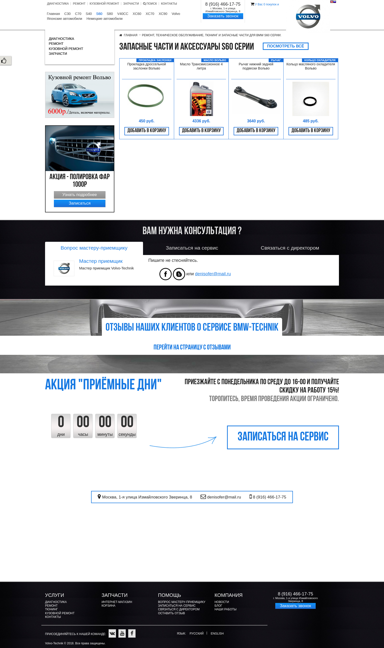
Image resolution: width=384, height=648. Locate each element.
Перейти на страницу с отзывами (192, 347)
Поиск (150, 3)
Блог (218, 605)
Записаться (80, 203)
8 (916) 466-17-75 (222, 4)
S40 (89, 14)
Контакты (169, 3)
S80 (110, 14)
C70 (78, 14)
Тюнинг (51, 609)
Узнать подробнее (79, 194)
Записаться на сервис (176, 605)
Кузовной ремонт (104, 3)
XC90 (163, 14)
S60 (99, 14)
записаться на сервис (283, 437)
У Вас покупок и (267, 4)
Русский (334, 1)
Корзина (108, 605)
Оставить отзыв (171, 613)
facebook (165, 274)
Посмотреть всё (285, 46)
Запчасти (131, 3)
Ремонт (79, 3)
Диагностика (58, 3)
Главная (53, 14)
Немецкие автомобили (104, 19)
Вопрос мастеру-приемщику (181, 602)
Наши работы (226, 609)
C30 (67, 14)
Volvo (176, 14)
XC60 (137, 14)
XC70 (150, 14)
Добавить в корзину (146, 131)
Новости (222, 602)
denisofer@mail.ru (213, 273)
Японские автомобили (64, 19)
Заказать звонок (222, 16)
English (331, 1)
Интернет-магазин (117, 602)
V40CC (122, 14)
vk (179, 274)
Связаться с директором (179, 609)
